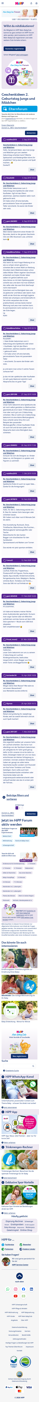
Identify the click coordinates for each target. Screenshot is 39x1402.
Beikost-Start (7, 836)
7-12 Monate (18, 882)
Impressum (30, 1347)
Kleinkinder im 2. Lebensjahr (12, 886)
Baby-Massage (10, 1227)
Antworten (31, 133)
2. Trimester (7, 868)
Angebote (14, 1320)
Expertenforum (11, 119)
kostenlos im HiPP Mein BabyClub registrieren (25, 913)
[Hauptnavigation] (3, 3)
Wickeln (7, 1225)
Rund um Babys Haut (22, 841)
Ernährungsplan (29, 1225)
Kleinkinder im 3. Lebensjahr (12, 891)
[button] (31, 3)
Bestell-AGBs (26, 1335)
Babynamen (29, 868)
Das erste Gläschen (25, 873)
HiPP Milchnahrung (11, 1312)
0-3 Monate (21, 877)
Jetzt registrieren (23, 19)
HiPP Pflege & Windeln (19, 1308)
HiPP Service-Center (20, 1265)
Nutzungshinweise (15, 1331)
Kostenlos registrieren (14, 49)
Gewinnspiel (13, 1230)
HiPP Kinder (11, 1316)
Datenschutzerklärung (19, 1327)
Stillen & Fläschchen (9, 873)
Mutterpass (30, 1227)
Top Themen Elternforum (14, 1347)
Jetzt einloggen (22, 55)
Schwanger (29, 1221)
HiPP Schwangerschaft (19, 1305)
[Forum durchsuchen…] (19, 1066)
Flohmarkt (6, 900)
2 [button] (19, 808)
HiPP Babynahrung (27, 1312)
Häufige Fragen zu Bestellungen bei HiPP (19, 1343)
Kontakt (19, 1351)
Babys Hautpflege (8, 877)
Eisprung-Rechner (14, 1221)
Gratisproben (17, 1224)
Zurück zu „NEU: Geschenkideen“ (14, 128)
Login (14, 19)
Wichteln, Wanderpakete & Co (22, 900)
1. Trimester (32, 864)
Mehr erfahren (9, 1142)
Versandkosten (13, 1335)
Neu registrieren (19, 1056)
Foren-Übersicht (8, 125)
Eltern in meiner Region (26, 896)
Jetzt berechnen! (10, 1178)
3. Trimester (18, 868)
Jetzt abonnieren (10, 1107)
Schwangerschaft (8, 845)
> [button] (22, 808)
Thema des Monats (9, 896)
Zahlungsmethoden (19, 1339)
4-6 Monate (6, 882)
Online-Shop (26, 1230)
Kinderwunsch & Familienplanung (13, 864)
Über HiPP (24, 1320)
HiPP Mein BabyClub (25, 1316)
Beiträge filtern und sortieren (18, 797)
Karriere (27, 1331)
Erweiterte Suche (12, 1070)
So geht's (34, 19)
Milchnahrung (7, 841)
